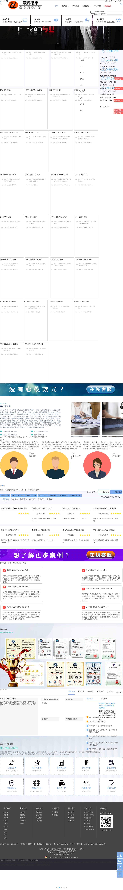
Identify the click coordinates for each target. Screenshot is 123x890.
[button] (0, 485)
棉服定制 (48, 844)
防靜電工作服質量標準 (8, 698)
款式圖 (65, 6)
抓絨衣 (6, 821)
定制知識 (55, 808)
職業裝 (6, 815)
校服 (5, 838)
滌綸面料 (87, 821)
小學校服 (103, 94)
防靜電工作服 (88, 812)
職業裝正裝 (5, 495)
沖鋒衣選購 (87, 818)
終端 (13, 495)
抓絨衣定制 (94, 844)
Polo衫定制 (64, 844)
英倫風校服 (103, 100)
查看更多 (119, 692)
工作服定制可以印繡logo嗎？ (96, 570)
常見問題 (71, 691)
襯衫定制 (72, 844)
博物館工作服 (31, 495)
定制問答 (110, 691)
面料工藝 (81, 691)
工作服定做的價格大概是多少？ (97, 607)
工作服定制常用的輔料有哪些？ (18, 586)
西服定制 (24, 844)
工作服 (6, 812)
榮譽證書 (71, 818)
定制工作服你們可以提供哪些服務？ (99, 588)
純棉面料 (87, 823)
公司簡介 (71, 812)
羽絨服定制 (40, 844)
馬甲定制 (80, 844)
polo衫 (6, 826)
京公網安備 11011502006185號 (55, 857)
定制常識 (55, 812)
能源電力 (23, 823)
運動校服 (106, 106)
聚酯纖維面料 (88, 826)
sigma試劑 (102, 844)
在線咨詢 (118, 492)
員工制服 (20, 495)
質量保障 (39, 815)
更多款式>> (118, 101)
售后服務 (39, 818)
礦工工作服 (43, 495)
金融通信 (23, 821)
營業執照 (75, 857)
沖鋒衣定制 (56, 844)
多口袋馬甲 (103, 85)
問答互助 (55, 815)
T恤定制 (86, 844)
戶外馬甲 (52, 495)
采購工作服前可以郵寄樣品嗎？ (18, 570)
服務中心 (39, 808)
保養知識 (91, 691)
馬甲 (5, 832)
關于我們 (97, 6)
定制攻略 (86, 6)
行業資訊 (100, 691)
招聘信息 (71, 821)
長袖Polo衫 (103, 66)
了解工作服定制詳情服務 (110, 497)
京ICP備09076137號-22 (67, 853)
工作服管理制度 (89, 829)
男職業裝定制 (82, 79)
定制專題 (88, 808)
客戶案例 (75, 6)
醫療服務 (23, 812)
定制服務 (39, 812)
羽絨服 (6, 823)
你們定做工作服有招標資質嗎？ (18, 607)
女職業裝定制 (82, 66)
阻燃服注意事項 (89, 815)
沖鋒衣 (6, 818)
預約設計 (107, 6)
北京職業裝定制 (75, 495)
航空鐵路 (23, 818)
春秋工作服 (103, 57)
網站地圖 (118, 1)
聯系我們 (71, 815)
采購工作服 (62, 495)
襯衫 (5, 829)
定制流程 (39, 821)
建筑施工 (23, 815)
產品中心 (7, 808)
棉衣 (5, 835)
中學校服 (111, 94)
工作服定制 (112, 51)
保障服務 (108, 1)
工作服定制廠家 (71, 851)
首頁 (56, 6)
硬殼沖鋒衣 (103, 75)
